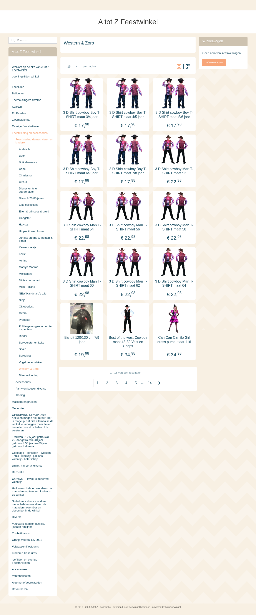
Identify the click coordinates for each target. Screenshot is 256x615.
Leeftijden (18, 87)
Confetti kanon (21, 533)
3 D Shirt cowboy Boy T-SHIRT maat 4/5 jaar (127, 114)
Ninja (22, 300)
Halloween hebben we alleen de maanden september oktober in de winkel (32, 491)
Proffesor (24, 319)
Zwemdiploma (21, 119)
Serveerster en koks (31, 342)
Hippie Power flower (31, 231)
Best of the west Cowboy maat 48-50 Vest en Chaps (128, 342)
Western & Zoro (29, 368)
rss (125, 607)
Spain (22, 349)
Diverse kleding (28, 375)
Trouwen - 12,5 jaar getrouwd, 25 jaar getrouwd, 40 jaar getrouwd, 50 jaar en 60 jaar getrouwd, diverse (31, 441)
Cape (22, 169)
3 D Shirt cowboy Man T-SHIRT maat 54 (82, 227)
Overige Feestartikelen (26, 126)
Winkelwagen (214, 62)
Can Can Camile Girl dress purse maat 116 (174, 340)
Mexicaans (25, 273)
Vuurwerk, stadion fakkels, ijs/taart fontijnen (28, 525)
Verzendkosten (21, 575)
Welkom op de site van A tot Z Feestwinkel (30, 68)
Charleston (26, 175)
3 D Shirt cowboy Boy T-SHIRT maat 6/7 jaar (81, 171)
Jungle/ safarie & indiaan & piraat (36, 239)
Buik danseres (28, 162)
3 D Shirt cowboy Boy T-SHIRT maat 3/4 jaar (81, 114)
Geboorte (18, 408)
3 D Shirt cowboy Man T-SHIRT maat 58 (174, 227)
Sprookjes (25, 355)
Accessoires (19, 569)
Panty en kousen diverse (30, 388)
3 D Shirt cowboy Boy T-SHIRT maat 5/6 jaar (174, 114)
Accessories (23, 382)
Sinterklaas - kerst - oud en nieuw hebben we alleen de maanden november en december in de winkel (29, 506)
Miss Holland (27, 286)
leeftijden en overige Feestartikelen (24, 561)
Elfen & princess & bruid (34, 211)
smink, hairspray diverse (27, 465)
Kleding (20, 395)
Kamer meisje (27, 247)
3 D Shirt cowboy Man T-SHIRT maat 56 (128, 227)
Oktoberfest (26, 306)
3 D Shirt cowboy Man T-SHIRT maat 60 (82, 283)
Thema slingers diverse (26, 100)
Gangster (24, 218)
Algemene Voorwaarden (27, 582)
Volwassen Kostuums (25, 546)
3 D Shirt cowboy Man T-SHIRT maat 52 (174, 171)
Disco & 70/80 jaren (31, 198)
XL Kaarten (19, 113)
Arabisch (24, 149)
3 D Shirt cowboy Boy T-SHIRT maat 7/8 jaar (127, 171)
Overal (23, 313)
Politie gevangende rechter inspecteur (36, 328)
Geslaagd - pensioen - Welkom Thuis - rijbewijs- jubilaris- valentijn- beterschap (31, 456)
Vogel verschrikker (30, 362)
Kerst (22, 254)
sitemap (117, 607)
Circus (23, 182)
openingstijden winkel (25, 76)
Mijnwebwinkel (173, 607)
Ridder (23, 336)
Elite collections (28, 204)
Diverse (17, 517)
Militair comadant (29, 280)
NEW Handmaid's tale (33, 293)
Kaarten (17, 106)
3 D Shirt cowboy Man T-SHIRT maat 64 (174, 283)
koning (23, 260)
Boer (22, 155)
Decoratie (18, 472)
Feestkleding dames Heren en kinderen (34, 141)
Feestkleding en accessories (30, 133)
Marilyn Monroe (28, 267)
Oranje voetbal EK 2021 (27, 539)
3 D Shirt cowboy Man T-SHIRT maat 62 (128, 283)
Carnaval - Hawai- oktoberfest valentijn (30, 480)
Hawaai (23, 224)
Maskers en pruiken (24, 401)
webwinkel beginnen (139, 607)
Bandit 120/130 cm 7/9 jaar (81, 340)
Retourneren (20, 589)
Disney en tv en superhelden (28, 190)
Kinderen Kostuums (24, 553)
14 (150, 383)
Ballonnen (18, 93)
